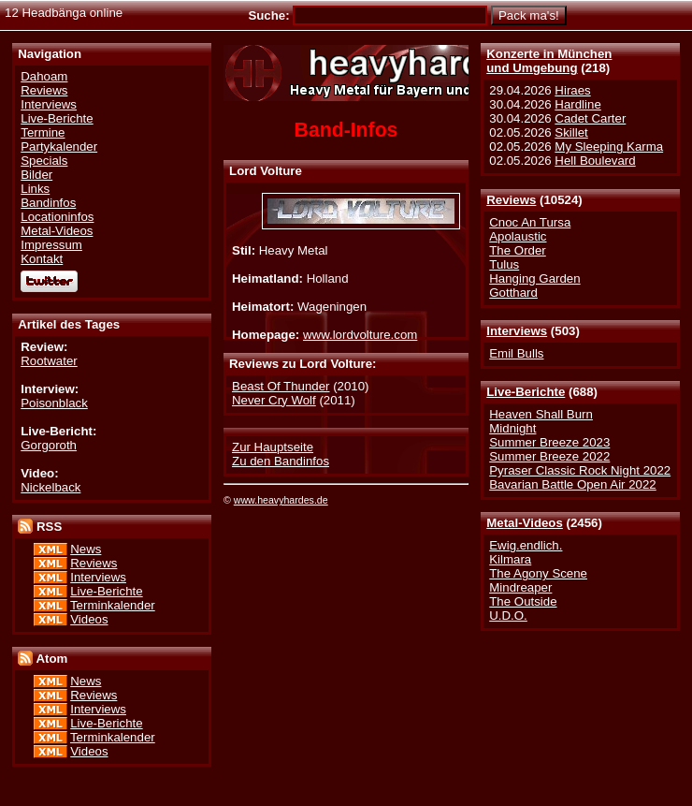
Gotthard (513, 293)
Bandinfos (48, 203)
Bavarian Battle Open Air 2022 (572, 484)
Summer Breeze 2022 (549, 456)
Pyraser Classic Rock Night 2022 (579, 470)
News (85, 549)
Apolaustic (517, 236)
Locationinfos (57, 217)
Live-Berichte (525, 392)
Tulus (504, 264)
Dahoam (44, 76)
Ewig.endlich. (525, 545)
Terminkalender (112, 605)
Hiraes (572, 90)
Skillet (571, 132)
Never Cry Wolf (274, 400)
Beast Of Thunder (280, 386)
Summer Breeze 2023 (549, 442)
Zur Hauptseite (272, 447)
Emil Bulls (516, 353)
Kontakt (42, 259)
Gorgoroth (49, 445)
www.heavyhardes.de (281, 500)
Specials (44, 161)
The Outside (522, 601)
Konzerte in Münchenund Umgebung (549, 61)
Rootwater (49, 361)
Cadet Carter (590, 118)
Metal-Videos (524, 523)
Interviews (516, 331)
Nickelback (50, 487)
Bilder (36, 175)
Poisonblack (54, 403)
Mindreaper (520, 587)
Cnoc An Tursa (529, 222)
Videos (89, 619)
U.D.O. (508, 615)
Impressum (51, 245)
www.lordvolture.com (360, 335)
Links (35, 189)
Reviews (511, 200)
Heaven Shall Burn (541, 414)
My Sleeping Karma (609, 146)
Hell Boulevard (595, 161)
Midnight (512, 428)
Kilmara (510, 559)
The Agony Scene (538, 573)
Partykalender (59, 146)
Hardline (577, 104)
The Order (517, 250)
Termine (43, 132)
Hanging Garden (534, 278)
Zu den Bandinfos (280, 461)
